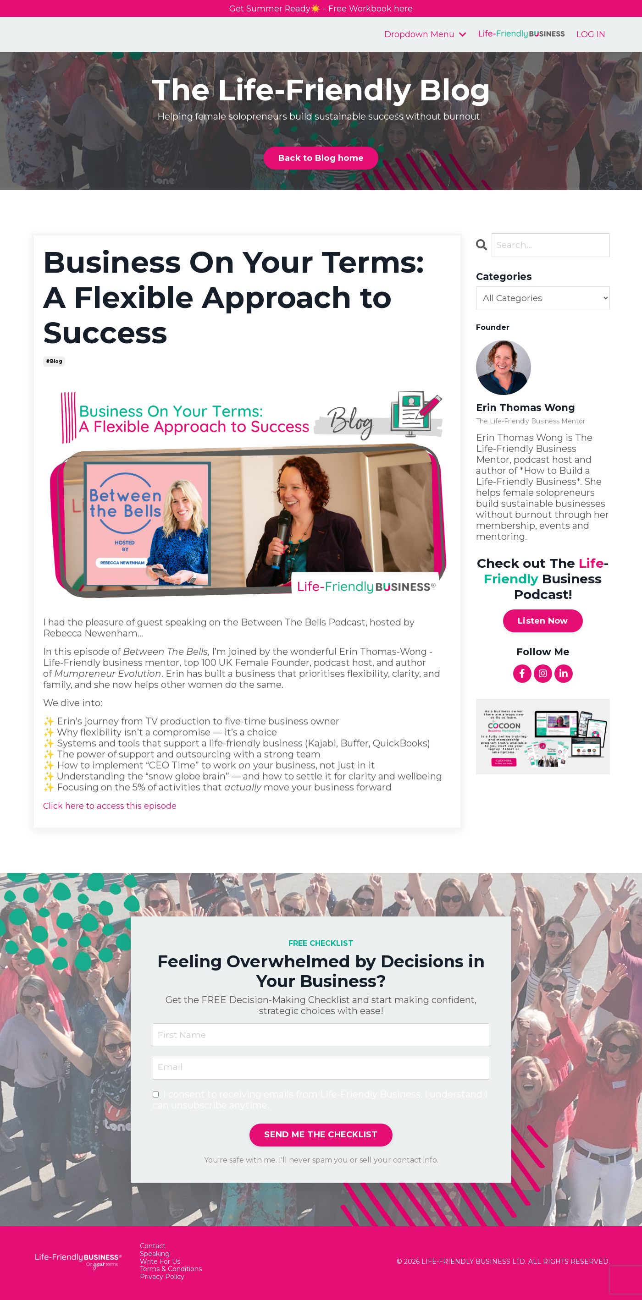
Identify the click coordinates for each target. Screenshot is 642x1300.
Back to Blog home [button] (321, 159)
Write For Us (160, 1265)
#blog (54, 363)
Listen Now (543, 623)
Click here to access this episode (116, 806)
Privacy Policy (162, 1280)
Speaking (155, 1257)
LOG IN (590, 35)
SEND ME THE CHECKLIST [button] (320, 1138)
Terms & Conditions (171, 1272)
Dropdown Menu (425, 35)
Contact (153, 1249)
